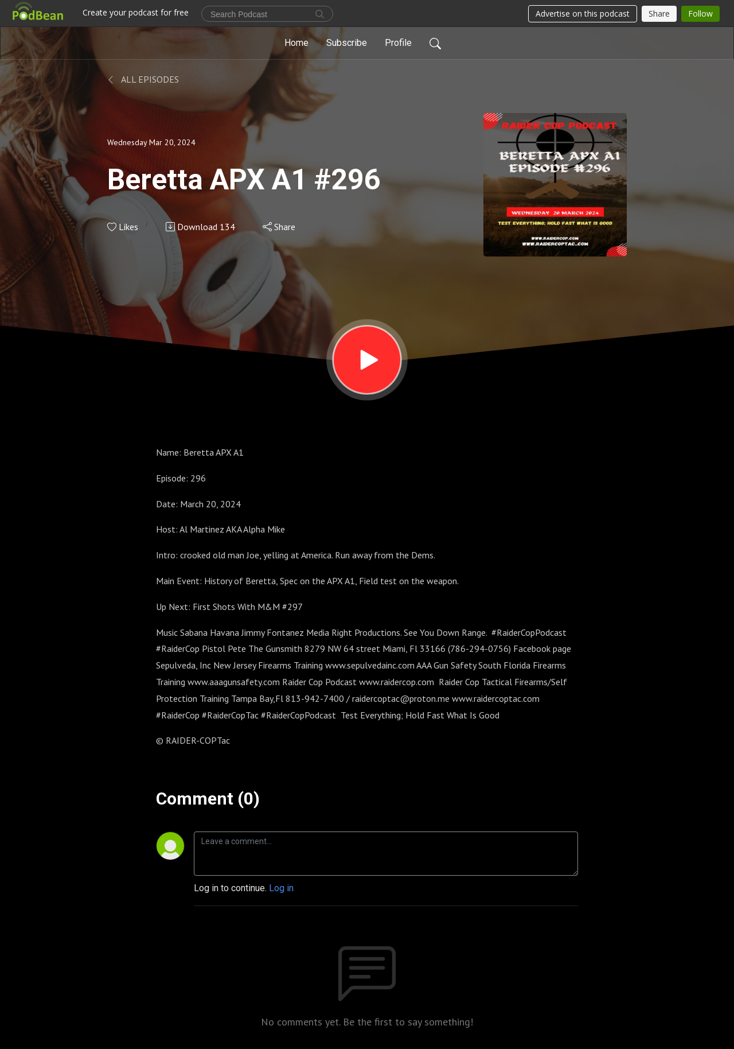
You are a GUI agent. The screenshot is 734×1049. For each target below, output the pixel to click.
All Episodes (143, 79)
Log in (281, 888)
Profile (398, 42)
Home (296, 42)
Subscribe (346, 42)
